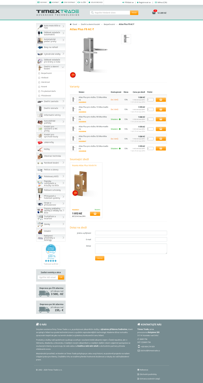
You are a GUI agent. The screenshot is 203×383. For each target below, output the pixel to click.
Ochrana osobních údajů (148, 378)
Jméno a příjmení (84, 233)
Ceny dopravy (68, 2)
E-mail (88, 239)
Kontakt (54, 2)
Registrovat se (145, 2)
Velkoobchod (95, 2)
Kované (51, 86)
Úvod (75, 24)
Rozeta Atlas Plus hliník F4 (84, 165)
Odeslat (100, 258)
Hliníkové (51, 77)
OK (61, 277)
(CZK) (162, 2)
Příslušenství (51, 95)
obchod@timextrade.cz (150, 350)
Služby (81, 2)
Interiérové (51, 82)
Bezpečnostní (51, 73)
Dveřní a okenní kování (90, 24)
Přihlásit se (129, 2)
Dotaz (88, 246)
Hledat (134, 13)
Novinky (42, 2)
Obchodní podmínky (147, 374)
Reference (142, 370)
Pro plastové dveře (51, 91)
